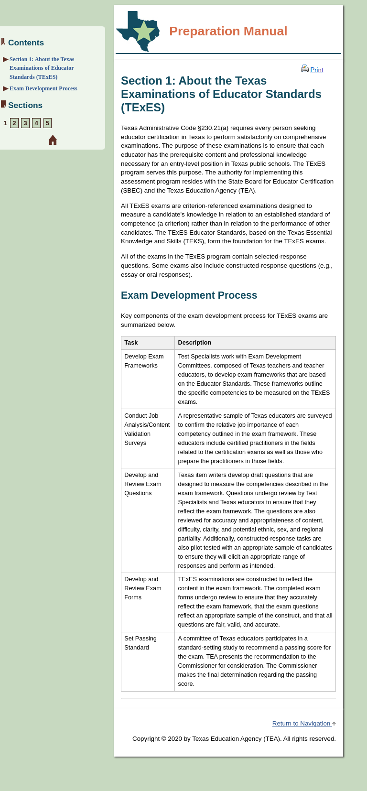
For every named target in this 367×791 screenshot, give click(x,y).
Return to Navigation (304, 723)
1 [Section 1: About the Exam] (5, 123)
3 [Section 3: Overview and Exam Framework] (25, 123)
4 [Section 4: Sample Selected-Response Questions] (36, 123)
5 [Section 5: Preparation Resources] (47, 123)
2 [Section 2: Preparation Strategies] (14, 123)
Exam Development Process (43, 88)
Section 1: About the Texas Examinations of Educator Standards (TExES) (42, 68)
